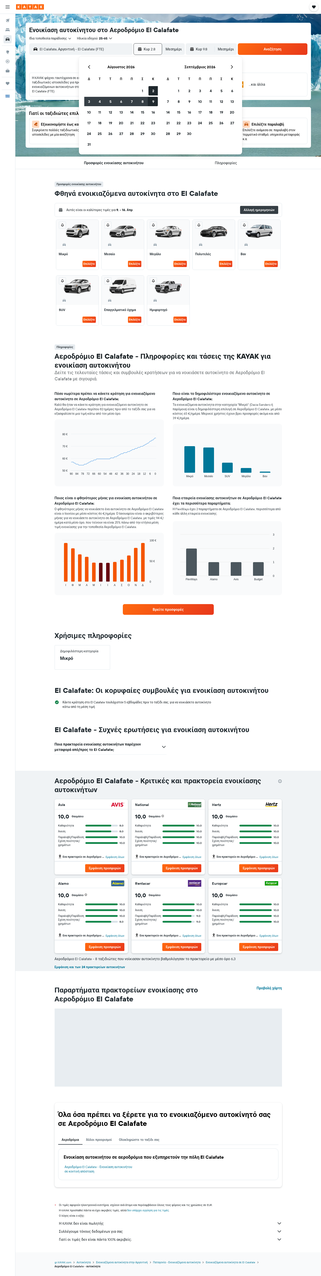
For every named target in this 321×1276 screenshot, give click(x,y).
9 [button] (153, 101)
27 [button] (121, 133)
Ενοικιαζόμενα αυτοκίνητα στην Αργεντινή (122, 1262)
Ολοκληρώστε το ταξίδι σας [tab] (139, 1140)
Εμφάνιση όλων (115, 857)
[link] (168, 609)
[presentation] (280, 781)
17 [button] (89, 123)
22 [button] (142, 123)
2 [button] (153, 91)
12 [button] (110, 112)
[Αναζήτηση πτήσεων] (7, 20)
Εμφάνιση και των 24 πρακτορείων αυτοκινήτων (90, 967)
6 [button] (121, 101)
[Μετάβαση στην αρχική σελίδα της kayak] (30, 7)
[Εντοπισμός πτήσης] (7, 61)
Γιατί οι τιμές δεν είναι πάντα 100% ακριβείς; (170, 1239)
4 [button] (100, 101)
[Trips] (7, 83)
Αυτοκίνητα (84, 1262)
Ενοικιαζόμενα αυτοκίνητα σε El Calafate (230, 1262)
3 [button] (89, 101)
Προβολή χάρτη (269, 988)
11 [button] (99, 112)
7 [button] (132, 101)
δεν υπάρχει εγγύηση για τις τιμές (148, 1210)
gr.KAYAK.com (63, 1262)
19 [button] (110, 123)
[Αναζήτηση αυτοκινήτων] (7, 39)
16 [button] (153, 112)
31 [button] (89, 144)
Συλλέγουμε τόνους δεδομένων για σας (170, 1231)
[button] (7, 7)
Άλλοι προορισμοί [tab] (99, 1140)
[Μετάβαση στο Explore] (7, 52)
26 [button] (110, 133)
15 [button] (142, 112)
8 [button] (143, 101)
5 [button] (110, 101)
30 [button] (153, 133)
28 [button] (132, 133)
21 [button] (132, 123)
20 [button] (121, 123)
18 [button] (99, 123)
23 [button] (153, 123)
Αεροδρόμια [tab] (70, 1140)
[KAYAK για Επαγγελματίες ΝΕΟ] (7, 70)
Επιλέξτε (89, 263)
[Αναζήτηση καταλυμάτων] (7, 29)
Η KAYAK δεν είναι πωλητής (170, 1223)
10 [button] (89, 112)
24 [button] (89, 133)
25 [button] (100, 133)
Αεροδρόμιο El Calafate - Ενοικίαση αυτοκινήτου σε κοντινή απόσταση (98, 1169)
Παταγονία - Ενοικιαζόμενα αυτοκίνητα (177, 1262)
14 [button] (132, 112)
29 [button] (142, 133)
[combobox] (50, 38)
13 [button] (121, 112)
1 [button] (142, 91)
